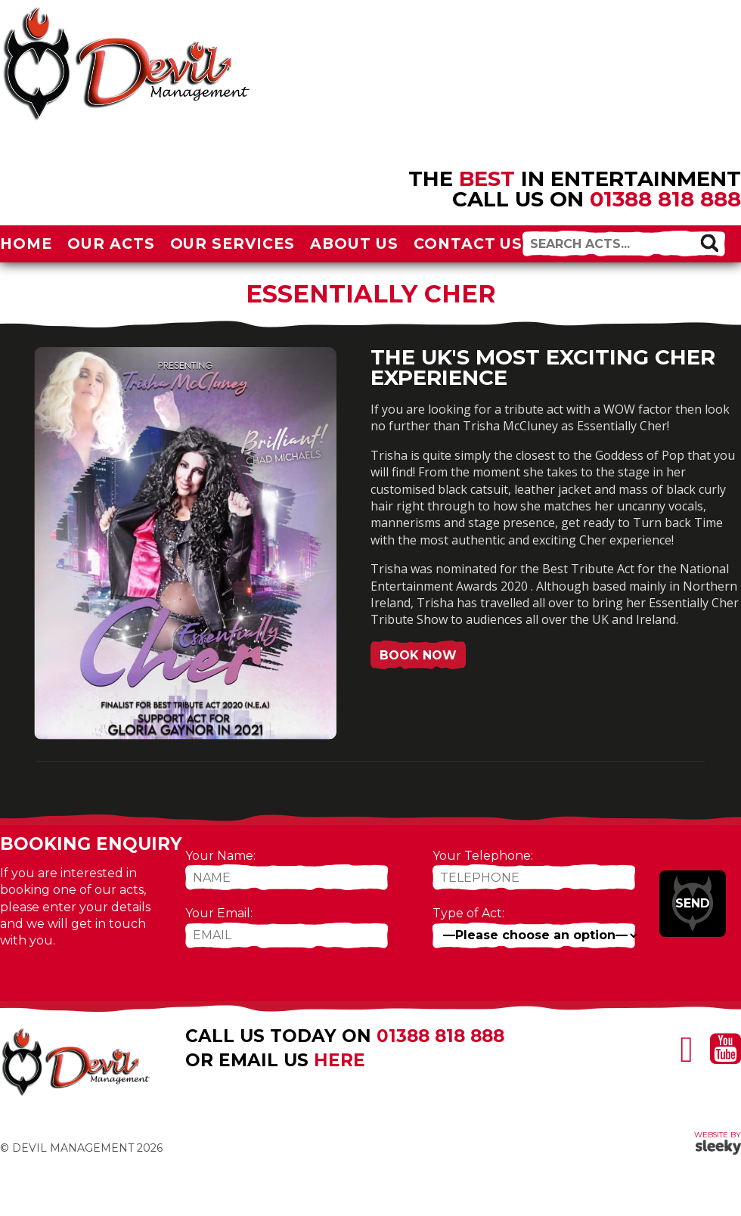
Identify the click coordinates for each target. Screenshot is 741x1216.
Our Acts (111, 243)
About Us (354, 243)
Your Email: (219, 913)
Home (26, 243)
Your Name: (220, 855)
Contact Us (468, 243)
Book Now (418, 655)
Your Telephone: (483, 855)
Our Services (233, 243)
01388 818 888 (665, 199)
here (339, 1060)
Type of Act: (468, 913)
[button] (709, 243)
